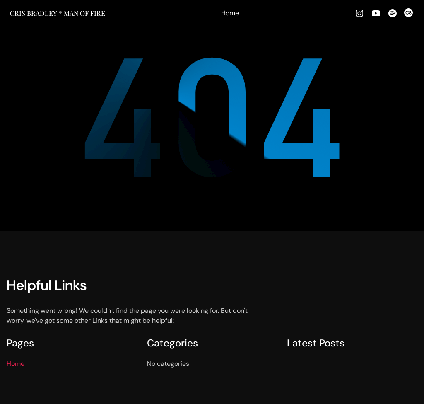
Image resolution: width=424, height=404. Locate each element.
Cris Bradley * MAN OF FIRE (57, 13)
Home (230, 13)
